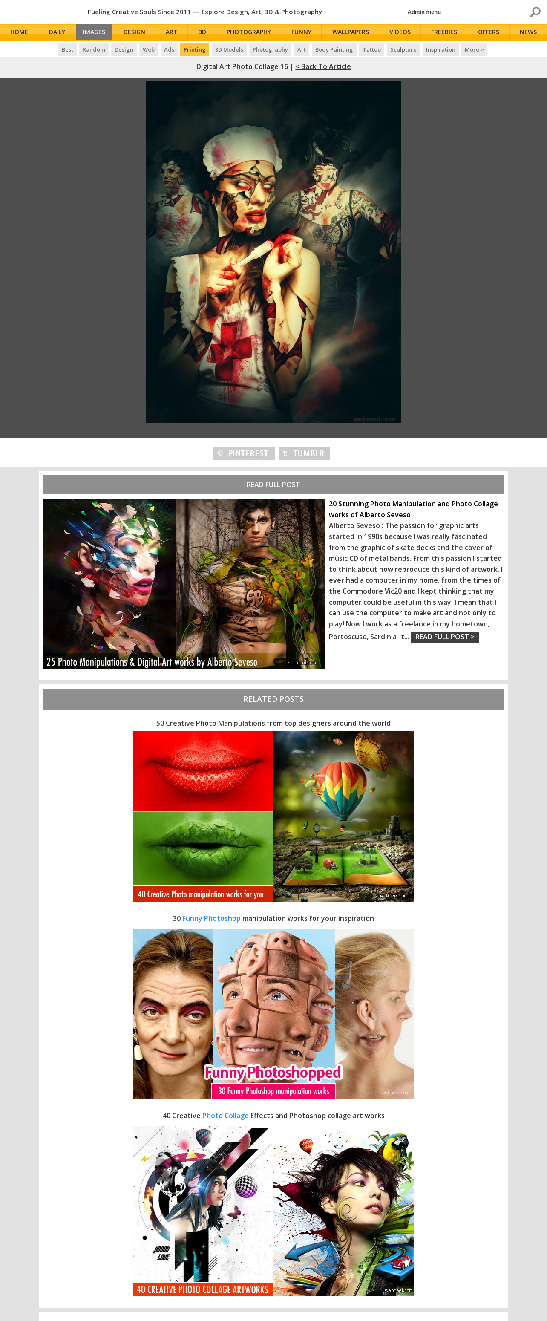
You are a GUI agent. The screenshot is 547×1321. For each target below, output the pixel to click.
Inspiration (440, 49)
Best (67, 49)
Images (97, 33)
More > (474, 49)
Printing (195, 49)
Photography (252, 33)
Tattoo (372, 49)
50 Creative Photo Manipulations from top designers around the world (273, 723)
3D (206, 33)
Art (176, 33)
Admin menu (424, 12)
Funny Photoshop (211, 918)
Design (139, 33)
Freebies (446, 33)
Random (94, 49)
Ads (169, 49)
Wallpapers (352, 33)
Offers (490, 33)
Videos (402, 33)
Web (149, 49)
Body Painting (334, 49)
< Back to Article (323, 66)
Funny (304, 33)
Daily (57, 33)
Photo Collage (225, 1115)
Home (20, 33)
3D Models (229, 49)
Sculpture (403, 49)
